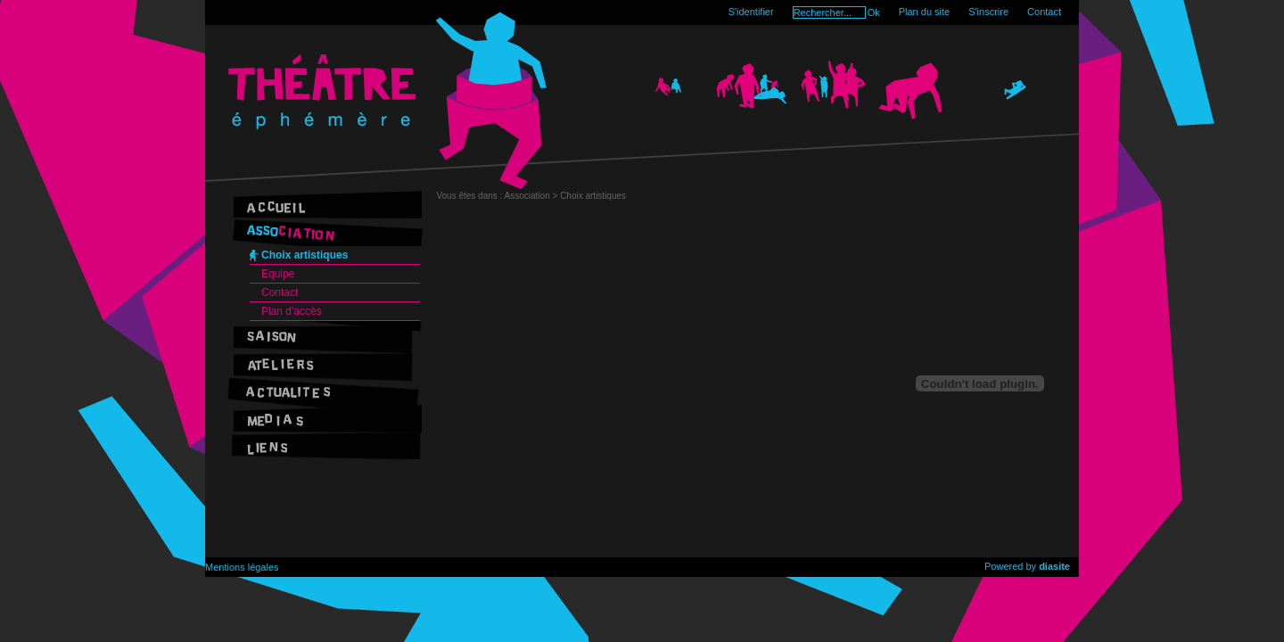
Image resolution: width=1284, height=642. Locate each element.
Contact (1044, 11)
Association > (533, 196)
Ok (874, 12)
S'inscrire (988, 11)
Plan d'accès (291, 311)
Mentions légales (242, 567)
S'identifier (751, 11)
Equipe (277, 274)
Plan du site (924, 11)
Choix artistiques (304, 255)
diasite (1054, 566)
